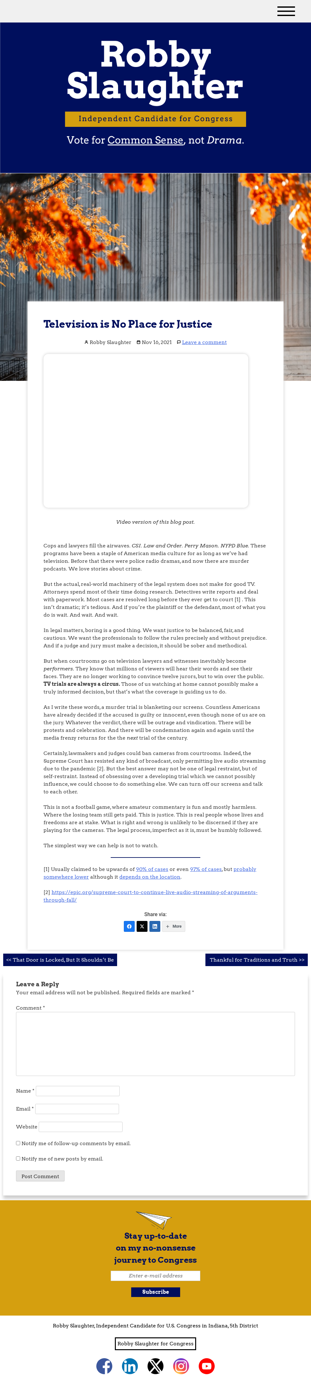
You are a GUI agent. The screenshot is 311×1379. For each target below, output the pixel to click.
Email (25, 1109)
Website (26, 1127)
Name (25, 1091)
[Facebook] (129, 926)
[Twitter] (142, 926)
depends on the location (149, 877)
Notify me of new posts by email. (62, 1159)
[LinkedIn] (154, 926)
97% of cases (206, 869)
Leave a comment (204, 342)
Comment (30, 1008)
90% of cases (152, 869)
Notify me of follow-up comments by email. (76, 1143)
